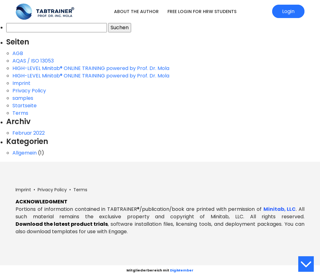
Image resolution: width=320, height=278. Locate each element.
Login (288, 11)
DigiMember (182, 270)
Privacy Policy (29, 90)
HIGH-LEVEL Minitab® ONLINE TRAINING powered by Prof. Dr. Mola (90, 68)
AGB (17, 53)
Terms (20, 113)
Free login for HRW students (201, 11)
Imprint (21, 83)
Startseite (24, 105)
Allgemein (24, 152)
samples (22, 98)
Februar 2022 (28, 133)
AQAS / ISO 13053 (33, 60)
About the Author (136, 11)
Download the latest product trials (62, 224)
